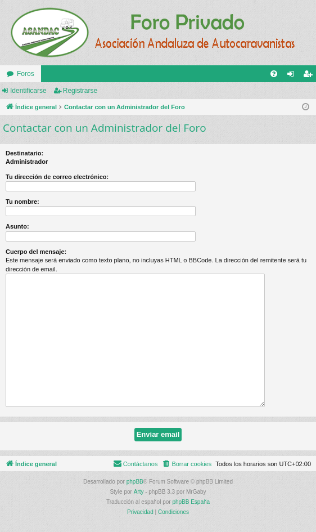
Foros (25, 74)
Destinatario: (24, 153)
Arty (139, 492)
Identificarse (28, 91)
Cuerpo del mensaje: (36, 251)
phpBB (135, 482)
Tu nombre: (22, 201)
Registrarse (80, 91)
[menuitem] (273, 73)
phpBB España (191, 502)
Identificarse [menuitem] (293, 76)
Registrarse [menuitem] (310, 76)
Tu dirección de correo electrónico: (57, 176)
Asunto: (17, 226)
